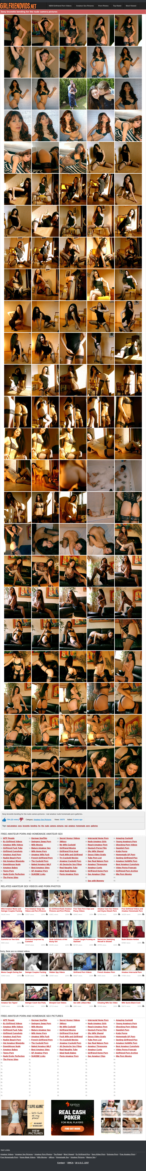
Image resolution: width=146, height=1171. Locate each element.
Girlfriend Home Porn (98, 871)
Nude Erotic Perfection (14, 874)
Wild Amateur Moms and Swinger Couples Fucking (11, 910)
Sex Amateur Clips (96, 874)
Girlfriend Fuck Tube (13, 848)
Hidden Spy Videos (57, 972)
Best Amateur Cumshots (127, 864)
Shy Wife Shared (96, 851)
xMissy (51, 1157)
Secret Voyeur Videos (70, 838)
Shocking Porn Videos (126, 845)
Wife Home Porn (39, 851)
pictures (60, 826)
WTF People (9, 838)
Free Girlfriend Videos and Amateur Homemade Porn (132, 910)
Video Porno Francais (126, 868)
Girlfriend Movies (68, 848)
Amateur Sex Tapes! (9, 1003)
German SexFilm (39, 838)
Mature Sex (91, 1157)
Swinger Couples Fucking (35, 972)
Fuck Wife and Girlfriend (71, 854)
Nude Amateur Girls (97, 841)
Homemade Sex (62, 1157)
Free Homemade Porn (9, 1157)
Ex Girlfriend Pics (83, 1154)
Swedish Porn (122, 848)
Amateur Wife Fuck (40, 854)
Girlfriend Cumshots (12, 851)
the (42, 826)
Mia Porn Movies (124, 874)
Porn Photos (103, 6)
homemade (80, 826)
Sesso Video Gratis (97, 854)
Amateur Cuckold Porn (70, 861)
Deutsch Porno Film (97, 848)
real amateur (12, 826)
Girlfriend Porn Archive (127, 871)
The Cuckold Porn (39, 861)
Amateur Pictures (77, 1157)
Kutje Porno (121, 851)
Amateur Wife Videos (13, 845)
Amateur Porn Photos (43, 1154)
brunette (26, 826)
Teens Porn (8, 871)
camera (53, 826)
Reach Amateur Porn (98, 845)
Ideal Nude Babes (68, 871)
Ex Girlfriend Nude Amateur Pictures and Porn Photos (60, 910)
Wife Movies (37, 845)
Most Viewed (131, 6)
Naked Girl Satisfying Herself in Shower (106, 940)
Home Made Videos (28, 1157)
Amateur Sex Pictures (85, 6)
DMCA (70, 1163)
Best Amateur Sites (40, 868)
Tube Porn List (95, 858)
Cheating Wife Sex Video (107, 1003)
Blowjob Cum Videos (57, 1003)
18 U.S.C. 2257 (82, 1163)
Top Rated (117, 6)
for (39, 826)
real (65, 826)
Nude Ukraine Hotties (130, 939)
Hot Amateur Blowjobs (14, 861)
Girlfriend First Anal (69, 851)
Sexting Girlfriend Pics (126, 858)
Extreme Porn (112, 1154)
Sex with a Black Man (82, 1003)
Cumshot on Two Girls (10, 939)
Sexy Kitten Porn (98, 1154)
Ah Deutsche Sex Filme (71, 864)
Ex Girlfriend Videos (12, 841)
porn (88, 826)
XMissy (63, 841)
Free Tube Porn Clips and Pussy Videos (83, 910)
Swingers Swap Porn (41, 841)
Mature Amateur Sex (41, 848)
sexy (20, 826)
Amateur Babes (10, 868)
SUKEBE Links (38, 874)
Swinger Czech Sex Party (35, 1003)
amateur (71, 826)
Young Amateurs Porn (126, 841)
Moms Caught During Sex (11, 972)
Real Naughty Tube (69, 868)
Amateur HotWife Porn (126, 861)
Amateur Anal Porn (12, 854)
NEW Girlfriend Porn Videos (60, 6)
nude (47, 826)
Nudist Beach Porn (12, 858)
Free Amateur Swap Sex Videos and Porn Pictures (35, 910)
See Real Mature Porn (98, 861)
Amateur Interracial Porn (132, 972)
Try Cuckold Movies (69, 858)
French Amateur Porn (106, 972)
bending (34, 826)
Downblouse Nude (12, 864)
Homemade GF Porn (125, 854)
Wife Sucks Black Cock (131, 1003)
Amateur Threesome (97, 864)
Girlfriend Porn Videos (82, 972)
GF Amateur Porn (39, 871)
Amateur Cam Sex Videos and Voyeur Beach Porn (108, 910)
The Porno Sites (10, 877)
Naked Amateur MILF (41, 864)
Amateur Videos (6, 1154)
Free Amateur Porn (127, 1154)
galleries (94, 826)
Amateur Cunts (95, 868)
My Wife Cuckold (68, 845)
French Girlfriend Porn (42, 858)
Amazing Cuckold (124, 838)
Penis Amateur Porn (69, 874)
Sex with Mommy (96, 881)
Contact (61, 1163)
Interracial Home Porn (98, 838)
